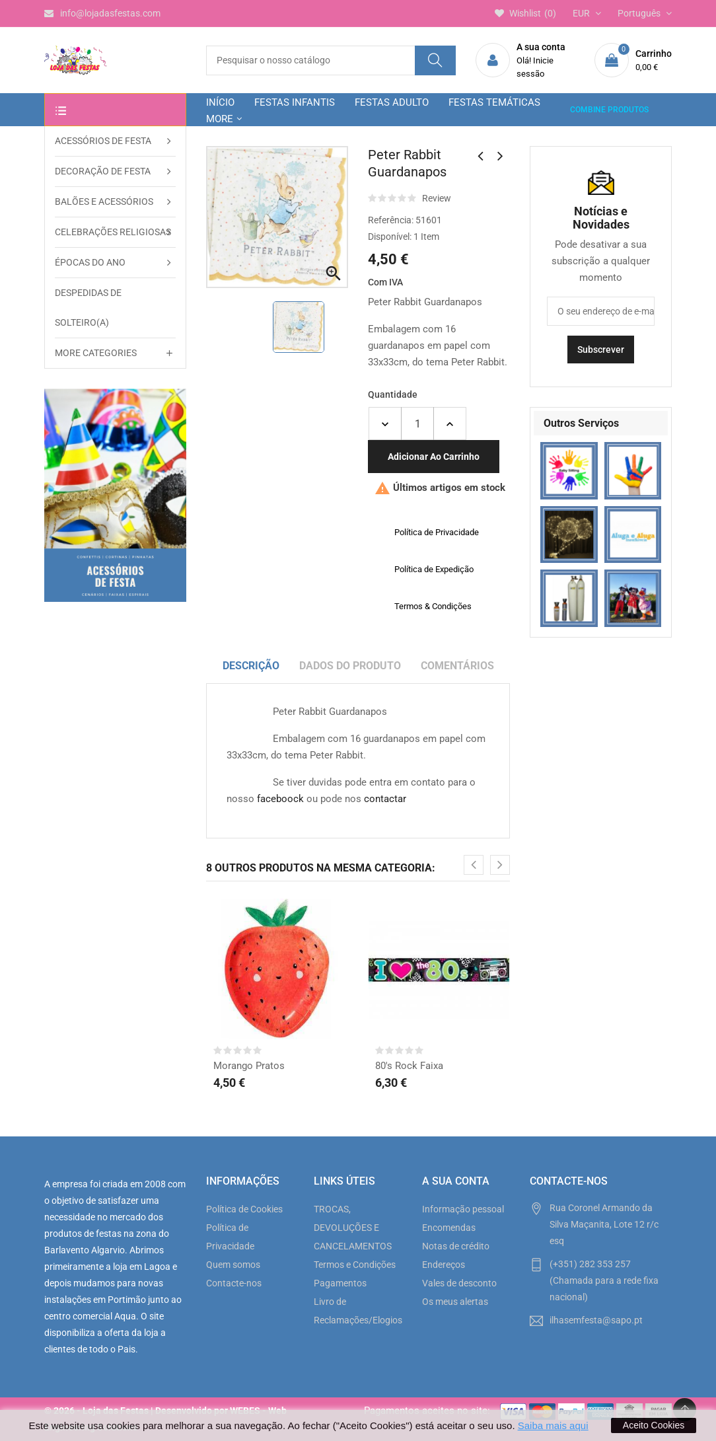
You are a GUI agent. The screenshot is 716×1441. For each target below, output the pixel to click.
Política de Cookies (244, 1209)
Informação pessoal (463, 1209)
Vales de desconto (459, 1283)
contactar (385, 799)
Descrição (251, 665)
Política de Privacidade (230, 1236)
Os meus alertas (455, 1301)
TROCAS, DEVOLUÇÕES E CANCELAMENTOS (353, 1227)
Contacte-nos (234, 1283)
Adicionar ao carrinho (434, 456)
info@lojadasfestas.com (102, 13)
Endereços (443, 1264)
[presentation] (473, 865)
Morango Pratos (249, 1066)
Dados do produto (350, 665)
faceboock (280, 799)
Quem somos (233, 1264)
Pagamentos (340, 1283)
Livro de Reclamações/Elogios (358, 1310)
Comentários (457, 665)
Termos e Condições (355, 1264)
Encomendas (449, 1227)
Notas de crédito (455, 1246)
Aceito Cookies (653, 1425)
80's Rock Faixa (409, 1066)
